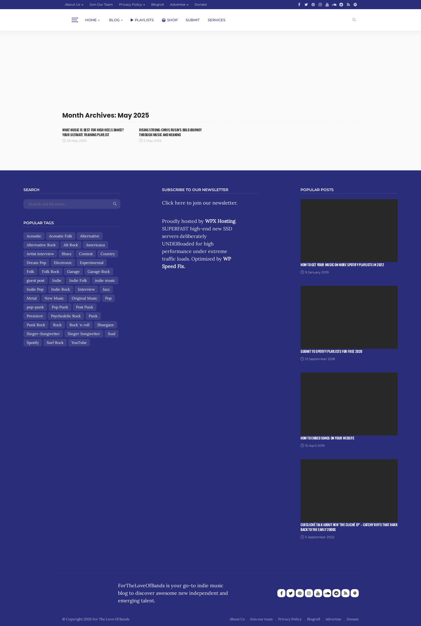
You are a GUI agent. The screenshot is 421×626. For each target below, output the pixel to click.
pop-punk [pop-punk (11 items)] (35, 307)
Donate (201, 4)
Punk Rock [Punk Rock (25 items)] (36, 324)
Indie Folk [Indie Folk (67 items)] (78, 280)
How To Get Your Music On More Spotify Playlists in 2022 (342, 264)
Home (91, 20)
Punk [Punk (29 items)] (93, 316)
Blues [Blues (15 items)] (66, 253)
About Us (72, 4)
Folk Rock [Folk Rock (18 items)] (50, 271)
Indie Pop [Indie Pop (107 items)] (35, 289)
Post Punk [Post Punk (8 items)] (84, 307)
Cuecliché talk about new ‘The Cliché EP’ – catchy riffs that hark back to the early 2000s (349, 527)
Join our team (101, 4)
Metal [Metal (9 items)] (32, 298)
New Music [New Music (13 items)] (54, 298)
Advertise (177, 4)
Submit (193, 20)
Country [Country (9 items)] (108, 253)
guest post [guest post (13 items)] (35, 280)
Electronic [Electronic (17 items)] (63, 262)
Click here (173, 203)
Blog (114, 20)
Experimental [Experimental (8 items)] (91, 262)
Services (216, 20)
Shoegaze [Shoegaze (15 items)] (105, 324)
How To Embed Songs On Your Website (327, 438)
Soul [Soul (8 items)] (111, 333)
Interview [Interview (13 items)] (86, 289)
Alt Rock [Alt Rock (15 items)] (71, 244)
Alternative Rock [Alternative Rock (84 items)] (41, 244)
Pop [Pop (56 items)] (108, 298)
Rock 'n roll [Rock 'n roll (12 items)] (79, 324)
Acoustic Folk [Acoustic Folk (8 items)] (60, 236)
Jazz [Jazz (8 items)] (106, 289)
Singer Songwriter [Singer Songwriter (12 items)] (84, 333)
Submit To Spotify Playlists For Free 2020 (331, 351)
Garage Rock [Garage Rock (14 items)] (99, 271)
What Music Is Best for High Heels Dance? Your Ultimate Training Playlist (92, 132)
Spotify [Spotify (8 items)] (33, 342)
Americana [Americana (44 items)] (95, 244)
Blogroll (157, 4)
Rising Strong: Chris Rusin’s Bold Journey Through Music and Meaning (170, 132)
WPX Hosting (220, 221)
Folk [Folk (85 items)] (30, 271)
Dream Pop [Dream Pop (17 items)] (36, 262)
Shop (170, 20)
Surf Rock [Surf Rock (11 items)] (55, 342)
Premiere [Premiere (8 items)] (35, 316)
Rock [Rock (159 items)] (57, 324)
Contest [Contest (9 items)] (86, 253)
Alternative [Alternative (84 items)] (89, 236)
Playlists (142, 20)
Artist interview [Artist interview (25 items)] (40, 253)
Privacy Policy (130, 4)
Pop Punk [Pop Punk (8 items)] (60, 307)
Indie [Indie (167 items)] (56, 280)
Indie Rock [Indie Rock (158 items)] (60, 289)
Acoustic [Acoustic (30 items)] (34, 236)
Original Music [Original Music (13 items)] (84, 298)
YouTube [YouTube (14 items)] (79, 342)
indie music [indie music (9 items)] (105, 280)
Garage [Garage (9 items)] (73, 271)
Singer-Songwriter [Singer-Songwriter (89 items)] (43, 333)
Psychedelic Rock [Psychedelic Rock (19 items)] (66, 316)
